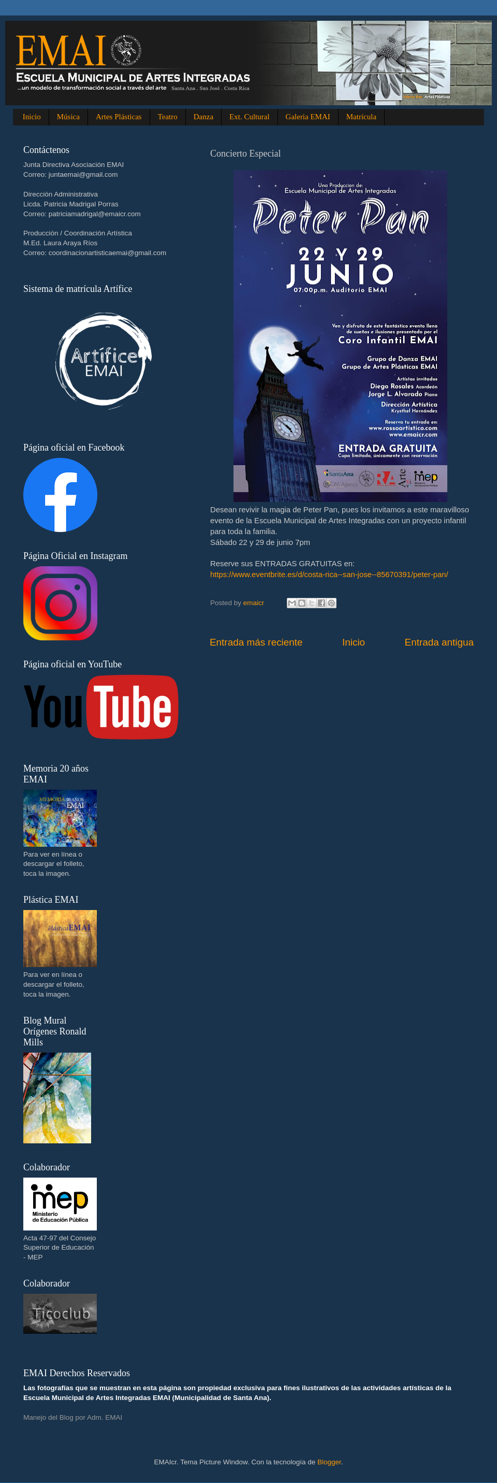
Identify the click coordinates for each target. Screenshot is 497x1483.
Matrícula (361, 117)
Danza (203, 117)
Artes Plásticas (119, 117)
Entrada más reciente (256, 642)
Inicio (32, 117)
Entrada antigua (439, 642)
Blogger (329, 1462)
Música (68, 117)
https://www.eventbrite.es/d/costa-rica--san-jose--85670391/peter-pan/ (329, 574)
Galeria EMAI (308, 117)
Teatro (168, 117)
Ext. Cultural (249, 117)
